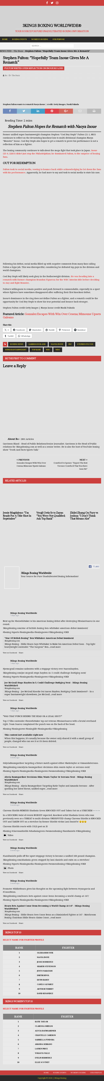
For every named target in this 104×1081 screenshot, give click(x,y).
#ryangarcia (84, 889)
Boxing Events (19, 39)
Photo (8, 868)
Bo (6, 75)
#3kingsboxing (55, 632)
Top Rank (36, 350)
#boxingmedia (26, 632)
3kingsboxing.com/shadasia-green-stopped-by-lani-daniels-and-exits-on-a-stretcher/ (46, 860)
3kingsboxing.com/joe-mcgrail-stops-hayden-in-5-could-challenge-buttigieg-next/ (44, 673)
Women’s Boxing (39, 39)
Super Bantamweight (15, 350)
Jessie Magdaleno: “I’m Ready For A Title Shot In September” (17, 515)
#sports (15, 632)
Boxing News (16, 344)
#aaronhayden (71, 669)
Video (8, 835)
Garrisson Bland (37, 344)
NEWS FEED (6, 51)
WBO (57, 350)
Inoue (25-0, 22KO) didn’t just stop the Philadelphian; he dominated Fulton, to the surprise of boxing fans (51, 153)
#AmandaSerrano (89, 763)
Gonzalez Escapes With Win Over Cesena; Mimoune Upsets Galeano (52, 315)
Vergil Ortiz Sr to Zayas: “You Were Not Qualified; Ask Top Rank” (50, 515)
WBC (48, 350)
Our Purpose (58, 39)
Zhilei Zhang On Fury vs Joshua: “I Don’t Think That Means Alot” (84, 515)
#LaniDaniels (9, 856)
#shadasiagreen (37, 831)
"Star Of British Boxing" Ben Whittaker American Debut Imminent (39, 638)
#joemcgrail (9, 669)
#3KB (66, 632)
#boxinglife (31, 729)
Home (5, 39)
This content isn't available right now (23, 735)
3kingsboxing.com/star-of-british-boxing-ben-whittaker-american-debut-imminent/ (45, 628)
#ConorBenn (9, 892)
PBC (70, 344)
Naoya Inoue (57, 344)
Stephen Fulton (85, 344)
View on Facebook (10, 653)
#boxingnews (41, 632)
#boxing (7, 632)
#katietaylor (71, 763)
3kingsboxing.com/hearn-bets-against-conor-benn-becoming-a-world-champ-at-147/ (46, 896)
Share (21, 653)
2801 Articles (27, 439)
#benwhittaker (22, 621)
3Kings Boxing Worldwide (23, 613)
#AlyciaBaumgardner (13, 763)
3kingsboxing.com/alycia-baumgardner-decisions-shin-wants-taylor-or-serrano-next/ (46, 767)
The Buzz (18, 51)
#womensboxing (56, 771)
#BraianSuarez (85, 621)
